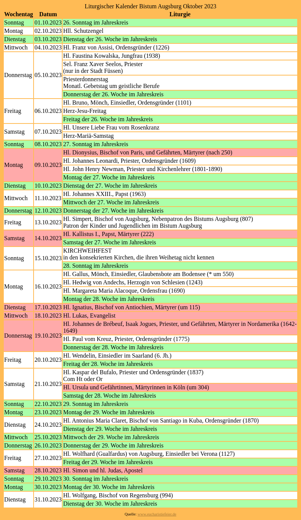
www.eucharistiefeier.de (157, 514)
